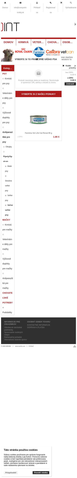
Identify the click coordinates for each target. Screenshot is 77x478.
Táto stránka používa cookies (21, 450)
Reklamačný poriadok (13, 337)
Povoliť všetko (41, 472)
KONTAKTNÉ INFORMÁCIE (38, 325)
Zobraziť (70, 84)
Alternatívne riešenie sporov (15, 340)
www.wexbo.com (20, 346)
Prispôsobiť (10, 472)
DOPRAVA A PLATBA (36, 327)
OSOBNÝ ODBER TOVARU (38, 322)
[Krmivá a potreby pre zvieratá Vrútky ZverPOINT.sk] (38, 27)
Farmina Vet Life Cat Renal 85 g (38, 133)
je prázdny (72, 67)
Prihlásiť (31, 346)
